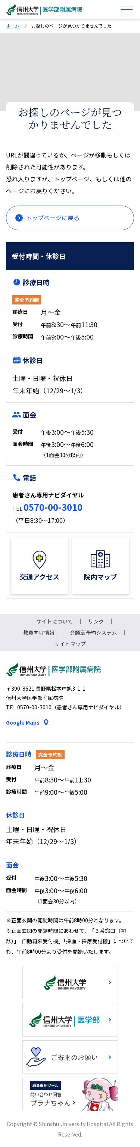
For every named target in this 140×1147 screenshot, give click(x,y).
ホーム (12, 25)
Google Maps (23, 722)
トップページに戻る (53, 217)
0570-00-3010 (53, 506)
